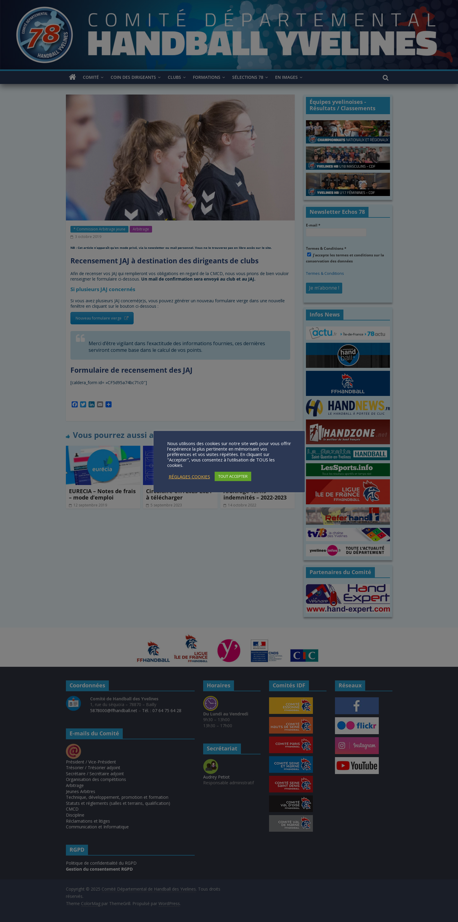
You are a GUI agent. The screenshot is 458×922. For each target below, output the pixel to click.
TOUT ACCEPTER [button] (233, 476)
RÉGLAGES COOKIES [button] (189, 476)
